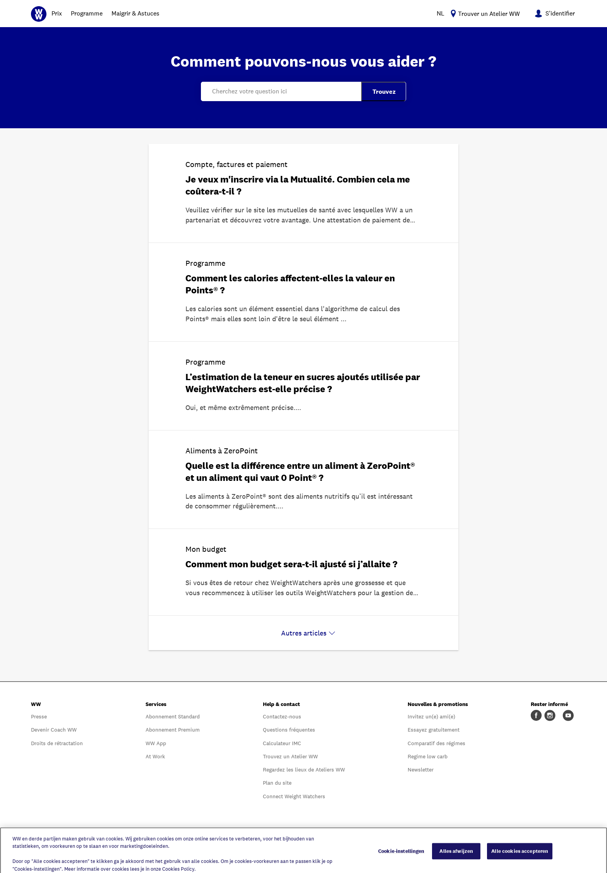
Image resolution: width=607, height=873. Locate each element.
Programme (87, 13)
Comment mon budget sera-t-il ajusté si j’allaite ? (291, 564)
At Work (155, 756)
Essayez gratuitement (434, 729)
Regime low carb (428, 756)
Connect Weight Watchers (294, 796)
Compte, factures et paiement (236, 164)
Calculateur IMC (282, 743)
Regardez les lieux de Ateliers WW (304, 769)
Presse (39, 716)
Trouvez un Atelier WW (290, 756)
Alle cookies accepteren (519, 854)
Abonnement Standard (173, 716)
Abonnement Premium (173, 729)
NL (440, 13)
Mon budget (205, 549)
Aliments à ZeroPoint (221, 451)
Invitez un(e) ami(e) (431, 716)
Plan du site (277, 782)
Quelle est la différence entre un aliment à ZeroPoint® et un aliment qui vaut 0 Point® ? (300, 472)
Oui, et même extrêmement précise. (240, 407)
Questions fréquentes (289, 729)
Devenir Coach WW (54, 729)
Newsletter (421, 769)
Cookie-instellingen (401, 854)
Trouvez (384, 92)
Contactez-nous (282, 716)
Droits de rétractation (57, 743)
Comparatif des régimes (436, 743)
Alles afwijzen (456, 854)
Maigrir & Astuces (135, 13)
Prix (56, 13)
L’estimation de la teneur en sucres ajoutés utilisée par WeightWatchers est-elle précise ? (302, 383)
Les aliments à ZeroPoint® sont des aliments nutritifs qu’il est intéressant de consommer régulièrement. (299, 501)
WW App (156, 743)
